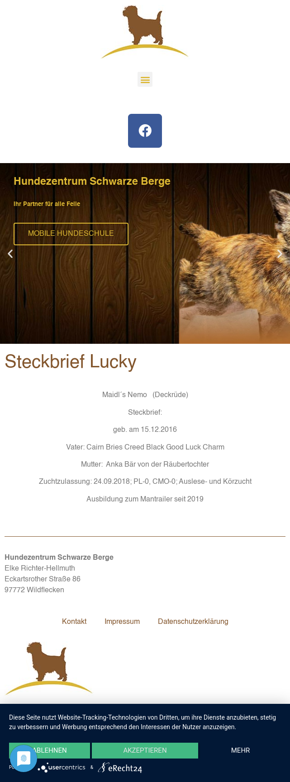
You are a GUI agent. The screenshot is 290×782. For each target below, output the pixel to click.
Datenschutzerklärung (193, 622)
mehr (240, 751)
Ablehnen (49, 751)
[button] (145, 79)
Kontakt (74, 622)
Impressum (122, 622)
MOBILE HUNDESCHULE (71, 234)
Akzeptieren (144, 751)
